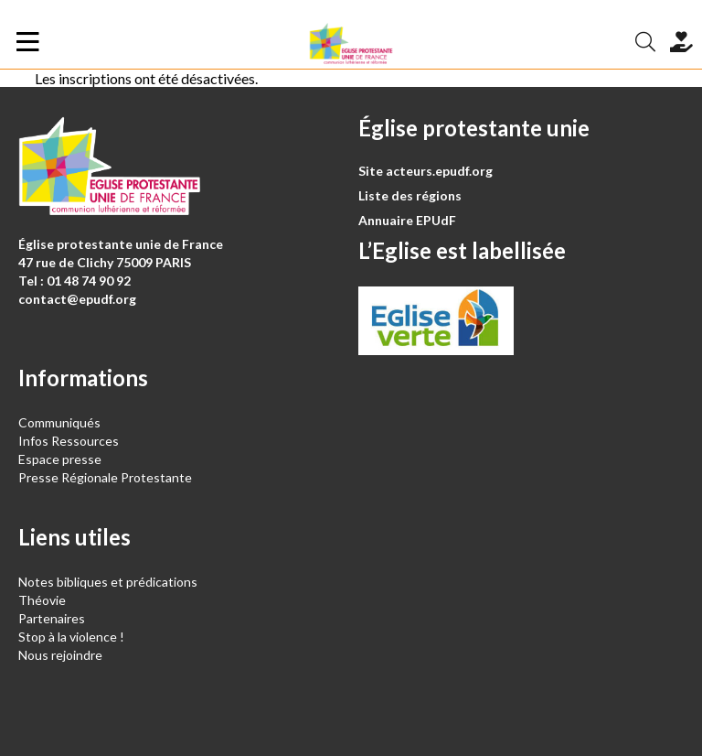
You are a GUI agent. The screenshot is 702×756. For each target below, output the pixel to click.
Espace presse (59, 459)
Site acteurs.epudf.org (425, 170)
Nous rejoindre (60, 655)
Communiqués (59, 422)
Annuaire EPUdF (407, 220)
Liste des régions (410, 195)
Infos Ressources (70, 440)
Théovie (42, 600)
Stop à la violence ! (71, 636)
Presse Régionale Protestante (105, 477)
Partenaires (51, 618)
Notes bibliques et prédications (107, 581)
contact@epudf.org (77, 299)
